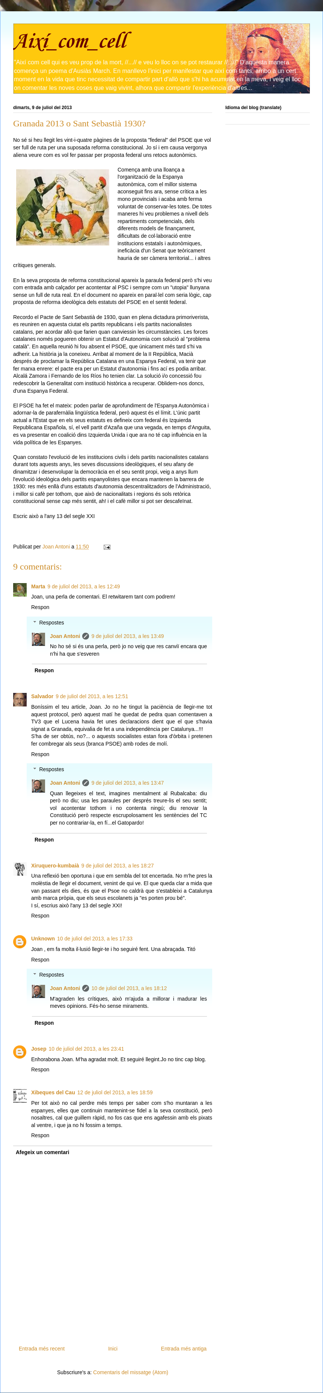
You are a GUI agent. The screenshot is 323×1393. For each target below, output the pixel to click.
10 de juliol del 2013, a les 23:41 (86, 1049)
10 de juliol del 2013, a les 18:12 (129, 988)
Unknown (43, 939)
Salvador (42, 696)
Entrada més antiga (184, 1349)
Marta (38, 586)
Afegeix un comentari (42, 1152)
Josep (38, 1049)
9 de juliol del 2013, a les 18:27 (118, 866)
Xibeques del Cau (53, 1092)
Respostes (51, 623)
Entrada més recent (42, 1349)
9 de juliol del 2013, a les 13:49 (127, 636)
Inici (113, 1349)
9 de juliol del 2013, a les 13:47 (127, 783)
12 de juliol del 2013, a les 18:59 (115, 1092)
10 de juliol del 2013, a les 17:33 (95, 939)
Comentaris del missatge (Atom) (130, 1372)
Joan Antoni (65, 636)
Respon (40, 607)
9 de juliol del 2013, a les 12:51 (92, 696)
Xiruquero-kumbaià (55, 866)
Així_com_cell (69, 42)
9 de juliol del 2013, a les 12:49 (83, 586)
